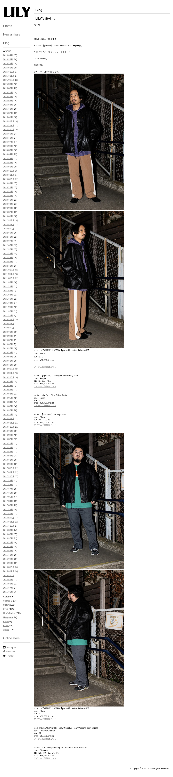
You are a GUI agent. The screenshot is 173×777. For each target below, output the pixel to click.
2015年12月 (8, 567)
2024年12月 (8, 121)
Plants (6, 621)
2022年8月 (8, 237)
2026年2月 (8, 63)
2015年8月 (8, 584)
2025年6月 (8, 96)
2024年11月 (8, 125)
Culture (6, 605)
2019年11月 (8, 373)
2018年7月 (8, 439)
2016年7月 (8, 538)
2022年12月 (8, 220)
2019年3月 (8, 406)
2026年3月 (8, 59)
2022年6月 (8, 245)
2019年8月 (8, 385)
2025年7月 (8, 92)
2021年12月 (8, 270)
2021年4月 (8, 303)
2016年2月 (8, 559)
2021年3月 (8, 307)
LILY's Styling (9, 613)
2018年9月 (8, 431)
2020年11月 (8, 323)
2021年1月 (8, 315)
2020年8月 (8, 336)
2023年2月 (8, 212)
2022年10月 (8, 229)
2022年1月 (8, 266)
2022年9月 (8, 233)
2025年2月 (8, 113)
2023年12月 (8, 171)
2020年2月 (8, 361)
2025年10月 (8, 80)
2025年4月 (8, 105)
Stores (7, 26)
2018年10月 (8, 427)
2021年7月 (8, 290)
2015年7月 (8, 588)
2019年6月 (8, 394)
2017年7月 (8, 489)
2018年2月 (8, 460)
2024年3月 (8, 158)
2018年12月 (8, 418)
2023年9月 (8, 183)
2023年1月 (8, 216)
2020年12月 (8, 319)
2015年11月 (8, 571)
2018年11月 (8, 423)
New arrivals (11, 34)
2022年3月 (8, 257)
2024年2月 (8, 162)
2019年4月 (8, 402)
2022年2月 (8, 261)
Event (6, 609)
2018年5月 (8, 447)
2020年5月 (8, 348)
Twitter (8, 655)
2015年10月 (8, 575)
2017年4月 (8, 501)
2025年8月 (8, 88)
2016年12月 (8, 518)
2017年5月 (8, 497)
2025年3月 (8, 109)
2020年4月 (8, 352)
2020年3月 (8, 357)
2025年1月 (8, 117)
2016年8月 (8, 534)
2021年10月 (8, 278)
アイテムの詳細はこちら (45, 367)
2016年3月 (8, 555)
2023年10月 (8, 179)
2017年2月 (8, 509)
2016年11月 (8, 522)
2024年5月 (8, 150)
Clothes (6, 601)
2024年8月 (8, 138)
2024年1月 (8, 167)
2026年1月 (8, 68)
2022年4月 (8, 253)
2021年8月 (8, 286)
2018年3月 (8, 456)
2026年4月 (8, 55)
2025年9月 (8, 84)
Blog (6, 43)
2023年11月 (8, 175)
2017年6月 (8, 493)
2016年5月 (8, 546)
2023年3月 (8, 208)
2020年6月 (8, 344)
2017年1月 (8, 513)
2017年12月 (8, 468)
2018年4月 (8, 451)
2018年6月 (8, 443)
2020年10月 (8, 328)
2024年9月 (8, 134)
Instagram (9, 647)
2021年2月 (8, 311)
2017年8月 (8, 484)
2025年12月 (8, 72)
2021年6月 (8, 295)
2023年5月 (8, 200)
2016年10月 (8, 526)
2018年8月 (8, 435)
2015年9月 (8, 579)
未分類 (6, 629)
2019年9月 (8, 381)
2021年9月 (8, 282)
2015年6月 (8, 592)
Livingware (8, 617)
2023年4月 (8, 204)
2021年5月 (8, 299)
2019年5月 (8, 398)
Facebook (9, 651)
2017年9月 (8, 480)
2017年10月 (8, 476)
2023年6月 (8, 195)
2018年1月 (8, 464)
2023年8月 (8, 187)
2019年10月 (8, 377)
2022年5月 (8, 249)
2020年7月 (8, 340)
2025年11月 (8, 76)
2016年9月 (8, 530)
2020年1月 (8, 365)
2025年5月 (8, 101)
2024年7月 (8, 142)
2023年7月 (8, 191)
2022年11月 (8, 224)
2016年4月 (8, 550)
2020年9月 (8, 332)
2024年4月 (8, 154)
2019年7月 (8, 389)
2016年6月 (8, 542)
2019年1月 (8, 414)
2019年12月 (8, 369)
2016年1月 (8, 563)
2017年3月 (8, 505)
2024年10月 (8, 129)
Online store (11, 638)
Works (6, 625)
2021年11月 (8, 274)
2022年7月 (8, 241)
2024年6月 (8, 146)
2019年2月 (8, 410)
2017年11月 (8, 472)
